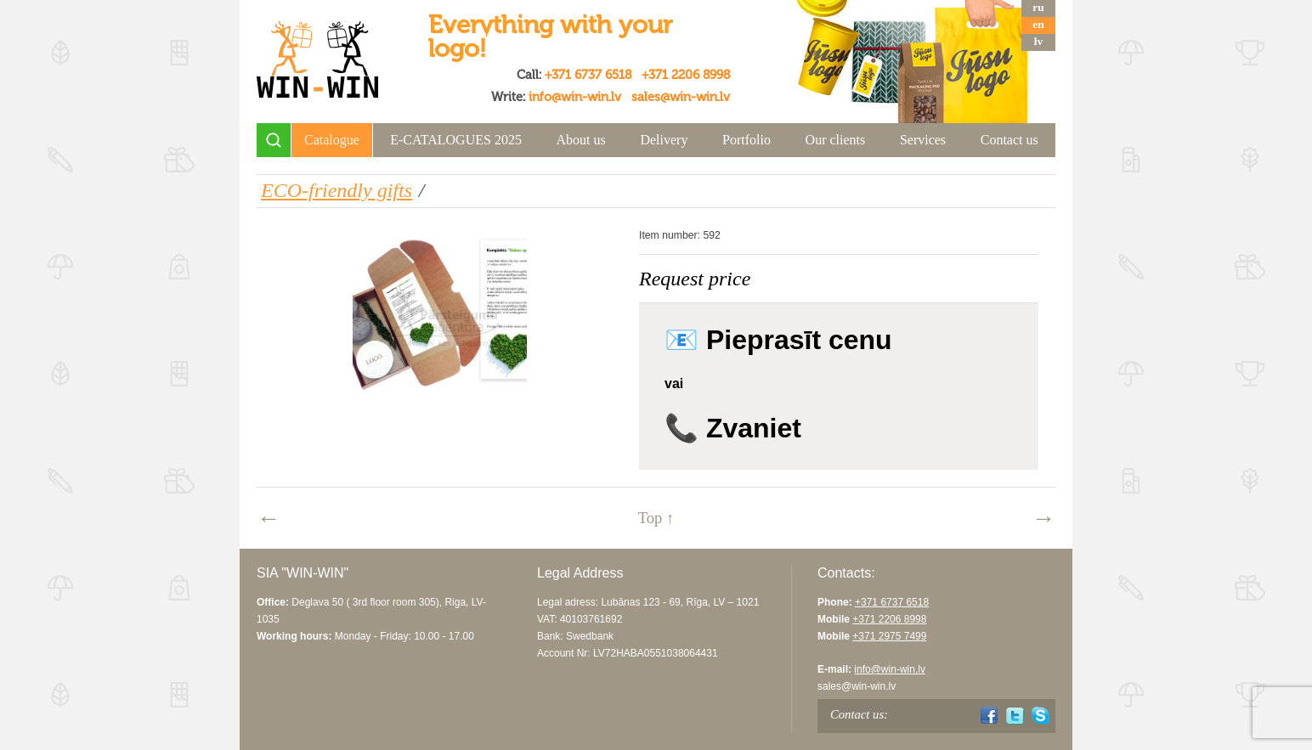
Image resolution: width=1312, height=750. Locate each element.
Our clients (836, 140)
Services (923, 140)
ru (1037, 7)
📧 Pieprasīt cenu (778, 339)
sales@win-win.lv (680, 96)
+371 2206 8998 (686, 74)
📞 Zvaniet (732, 428)
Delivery (663, 140)
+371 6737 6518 (588, 74)
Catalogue (331, 140)
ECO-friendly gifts (336, 190)
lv (1038, 41)
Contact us (1009, 140)
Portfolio (746, 140)
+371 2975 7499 (889, 636)
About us (581, 140)
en (1037, 24)
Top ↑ (656, 518)
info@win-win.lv (575, 96)
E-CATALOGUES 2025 (456, 140)
